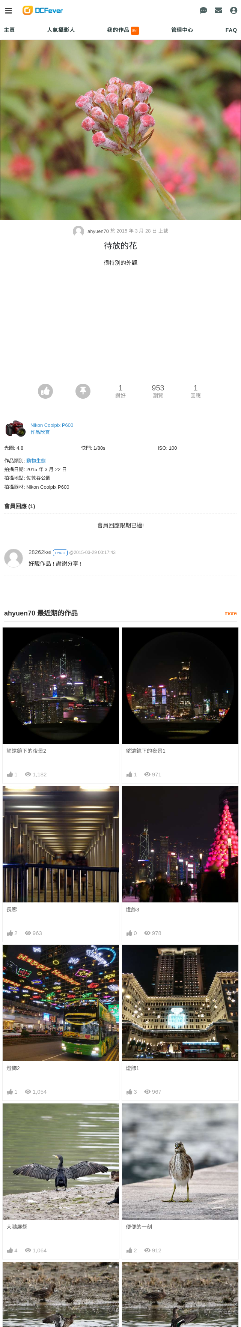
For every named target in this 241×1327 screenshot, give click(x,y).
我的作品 (123, 31)
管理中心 (182, 30)
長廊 (11, 910)
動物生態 (36, 461)
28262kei (40, 552)
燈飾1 (132, 1068)
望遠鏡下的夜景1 (146, 751)
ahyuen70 (91, 231)
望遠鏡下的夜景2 (26, 751)
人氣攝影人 (61, 30)
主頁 (9, 30)
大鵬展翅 (16, 1227)
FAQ (231, 30)
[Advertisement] (120, 327)
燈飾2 (13, 1068)
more (230, 613)
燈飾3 (132, 910)
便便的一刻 (139, 1227)
